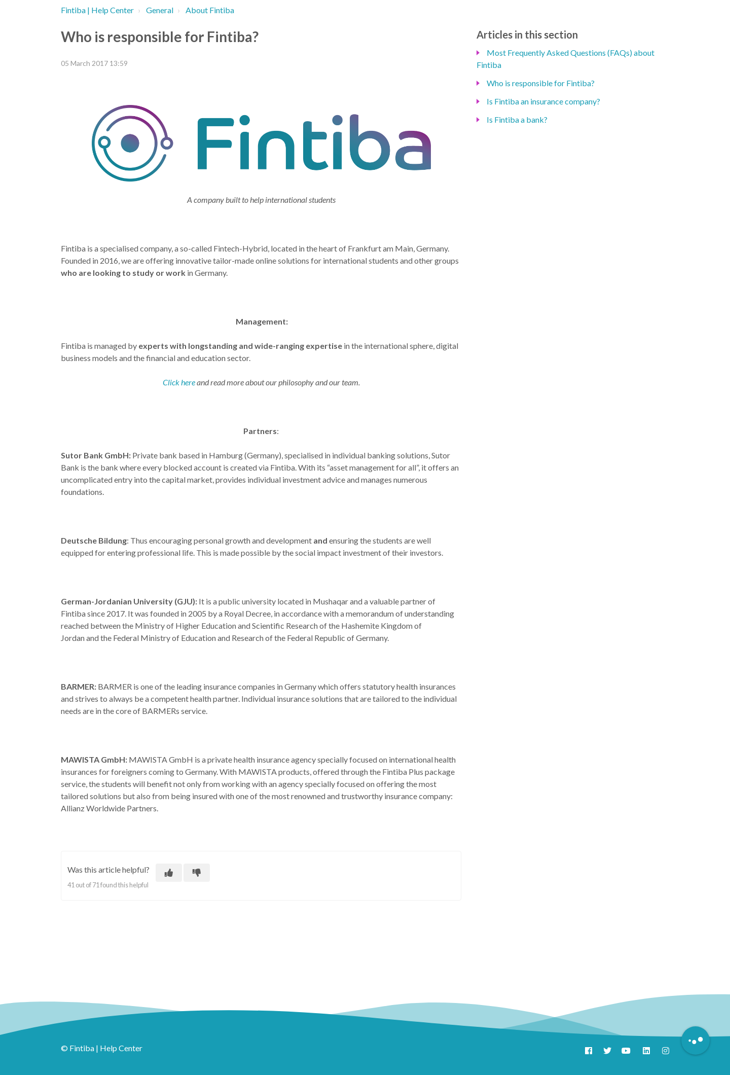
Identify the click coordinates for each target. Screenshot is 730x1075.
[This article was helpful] (169, 873)
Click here (179, 382)
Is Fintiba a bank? (517, 119)
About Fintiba (210, 10)
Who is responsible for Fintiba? (541, 83)
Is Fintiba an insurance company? (543, 101)
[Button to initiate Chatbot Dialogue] (695, 1040)
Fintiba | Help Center (97, 10)
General (159, 10)
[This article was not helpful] (197, 873)
